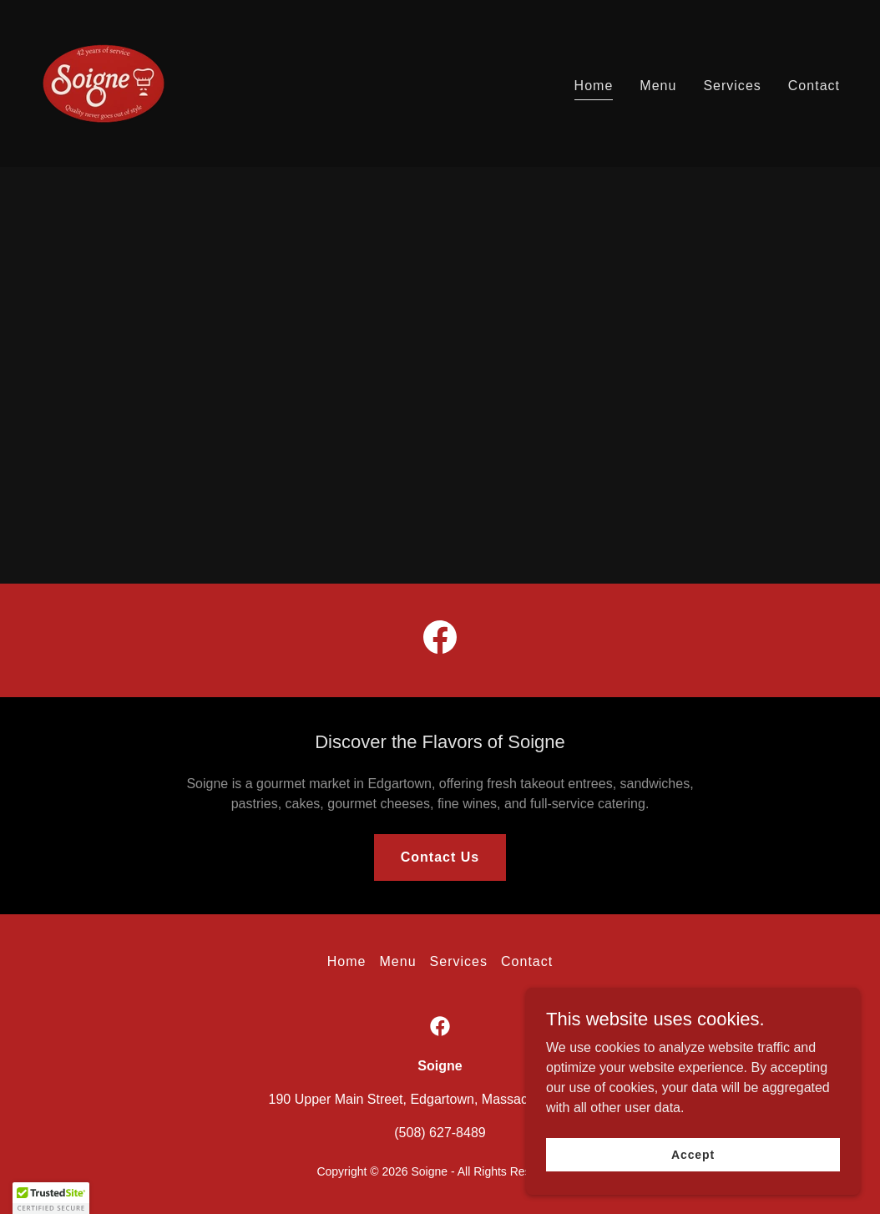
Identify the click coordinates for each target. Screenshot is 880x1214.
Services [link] (732, 85)
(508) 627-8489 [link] (439, 1132)
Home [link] (594, 85)
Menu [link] (658, 85)
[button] (51, 1198)
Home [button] (347, 961)
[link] (103, 82)
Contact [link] (814, 85)
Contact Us (440, 857)
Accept (693, 1154)
